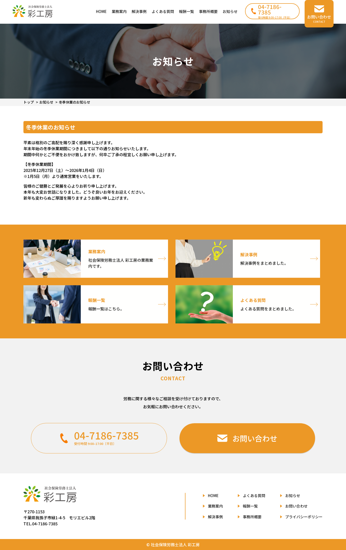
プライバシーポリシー (304, 516)
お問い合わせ (296, 506)
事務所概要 (208, 11)
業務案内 (119, 11)
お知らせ (230, 11)
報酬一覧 (186, 11)
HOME (101, 11)
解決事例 (139, 11)
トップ (28, 102)
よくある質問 (163, 11)
